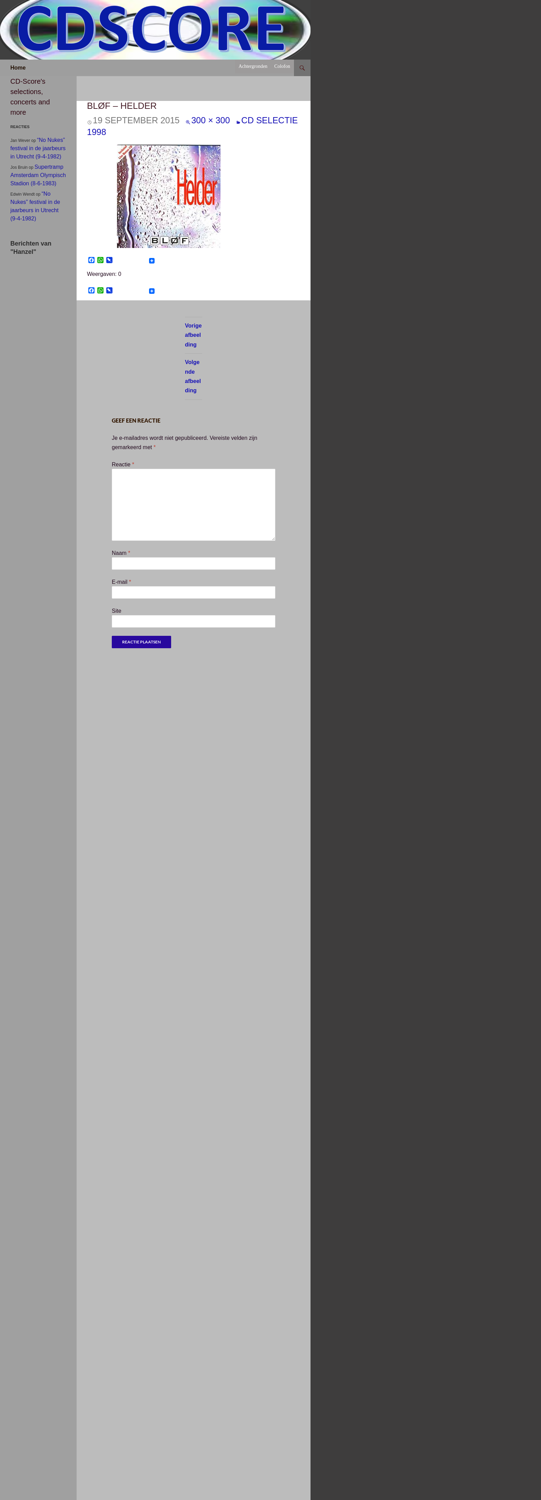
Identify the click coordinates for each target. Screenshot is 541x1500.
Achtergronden (252, 66)
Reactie (123, 464)
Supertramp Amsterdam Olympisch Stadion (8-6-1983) (38, 175)
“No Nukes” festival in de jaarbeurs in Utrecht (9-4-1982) (38, 148)
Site (116, 611)
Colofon (282, 66)
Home (18, 68)
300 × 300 (210, 120)
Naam (121, 553)
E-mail (121, 582)
